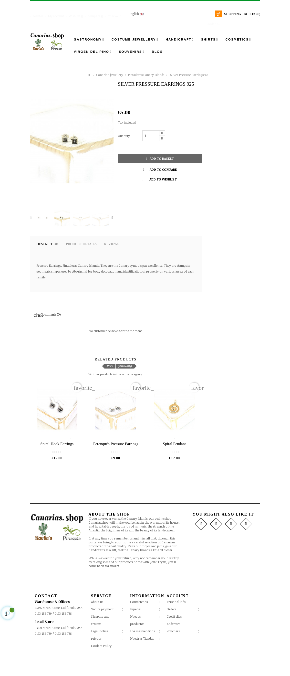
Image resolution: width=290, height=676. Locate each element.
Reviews (111, 244)
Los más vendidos (142, 650)
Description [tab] (47, 244)
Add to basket (160, 158)
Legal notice (99, 650)
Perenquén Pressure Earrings (115, 463)
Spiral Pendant (174, 463)
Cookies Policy (101, 665)
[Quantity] (150, 135)
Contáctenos (139, 621)
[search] (226, 21)
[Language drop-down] (138, 14)
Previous (31, 217)
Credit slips (174, 636)
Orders (171, 628)
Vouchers (173, 650)
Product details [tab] (81, 244)
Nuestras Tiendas (142, 657)
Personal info (176, 621)
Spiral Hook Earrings (56, 463)
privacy (96, 657)
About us (97, 621)
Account (178, 615)
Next (112, 217)
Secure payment (102, 628)
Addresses (173, 643)
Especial (135, 628)
